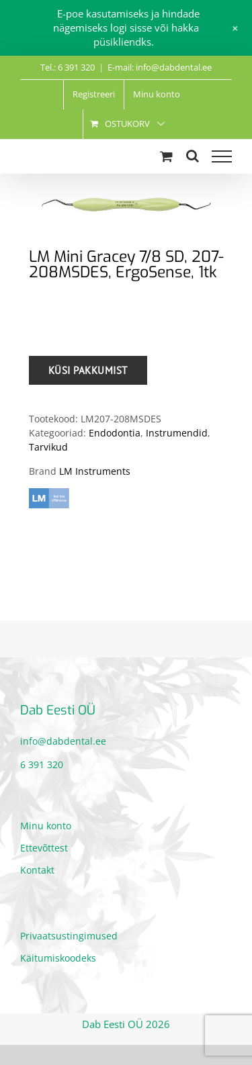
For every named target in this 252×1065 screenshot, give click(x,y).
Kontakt (37, 870)
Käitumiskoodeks (58, 958)
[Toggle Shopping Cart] (166, 156)
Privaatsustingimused (69, 935)
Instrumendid (177, 432)
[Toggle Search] (192, 156)
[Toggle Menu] (222, 156)
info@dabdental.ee (63, 741)
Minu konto (45, 825)
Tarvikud (48, 447)
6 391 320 (41, 764)
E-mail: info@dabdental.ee (160, 67)
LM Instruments (94, 471)
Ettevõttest (44, 847)
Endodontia (114, 432)
